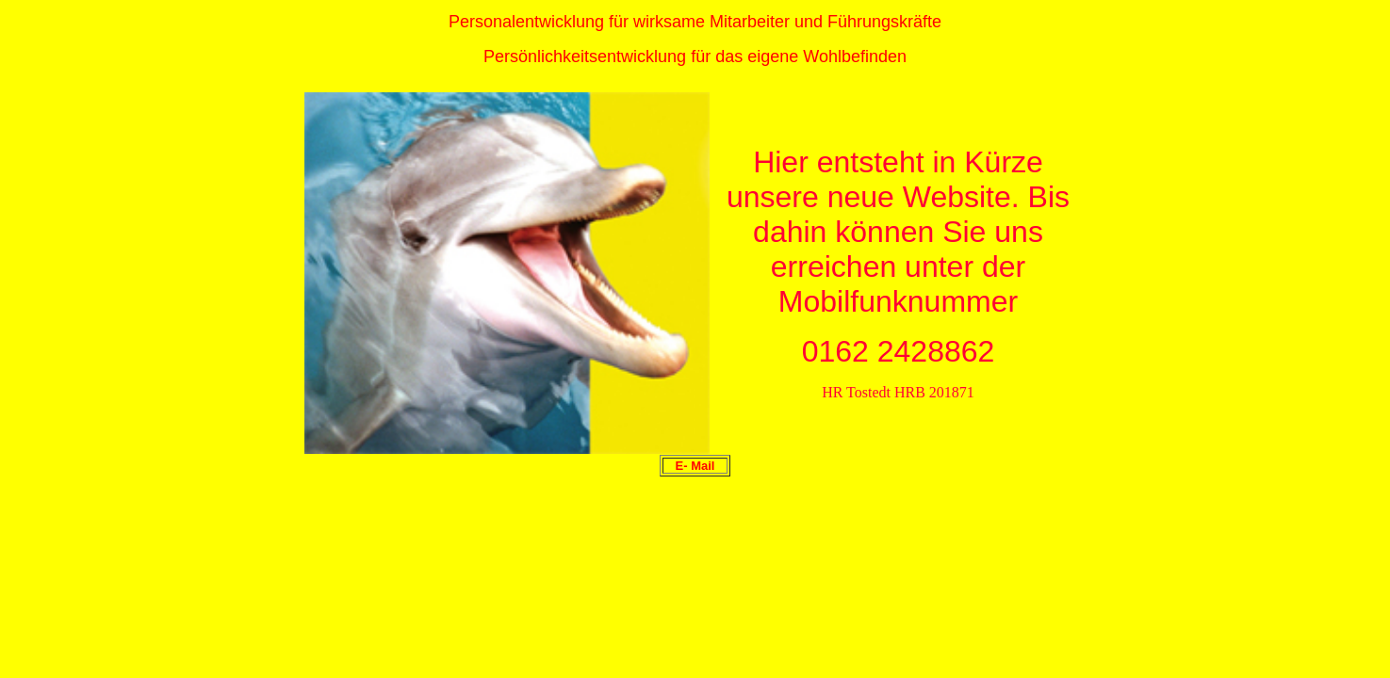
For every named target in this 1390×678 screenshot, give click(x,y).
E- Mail (695, 466)
